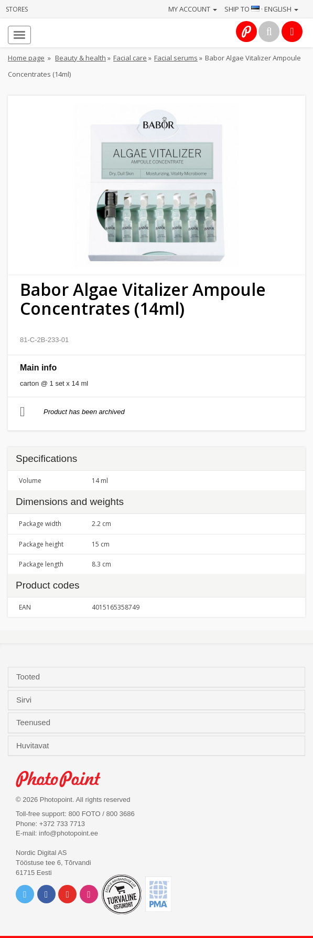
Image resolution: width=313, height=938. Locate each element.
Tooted (29, 677)
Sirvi (25, 700)
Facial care (130, 58)
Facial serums (176, 58)
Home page (26, 58)
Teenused (34, 722)
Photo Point (64, 779)
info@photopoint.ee (68, 833)
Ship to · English (261, 9)
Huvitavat (33, 745)
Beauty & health (80, 58)
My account (192, 9)
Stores (17, 9)
